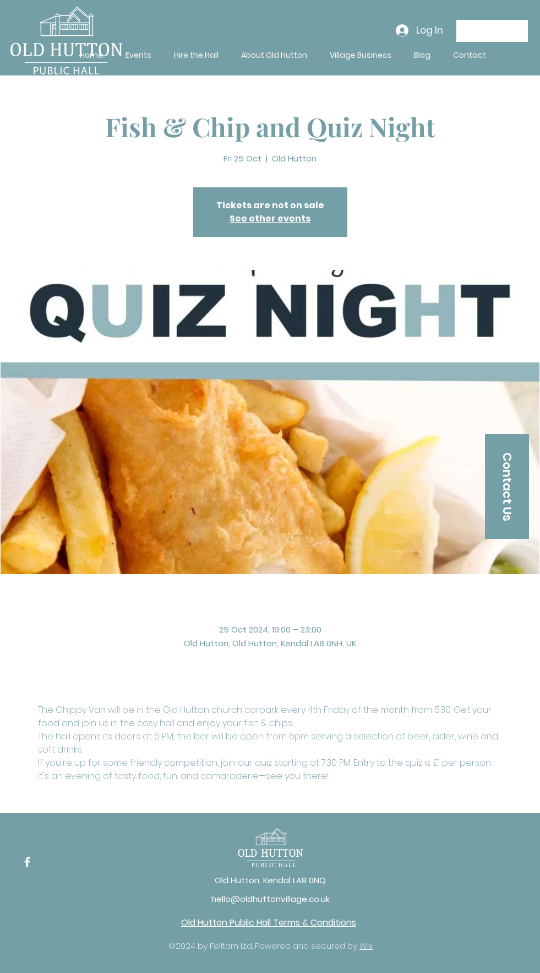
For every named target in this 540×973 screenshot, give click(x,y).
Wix (366, 946)
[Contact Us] (507, 486)
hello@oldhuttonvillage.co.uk (270, 899)
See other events (270, 218)
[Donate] (492, 31)
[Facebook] (27, 862)
